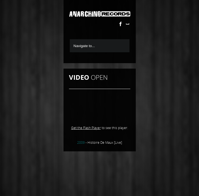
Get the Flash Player (86, 127)
